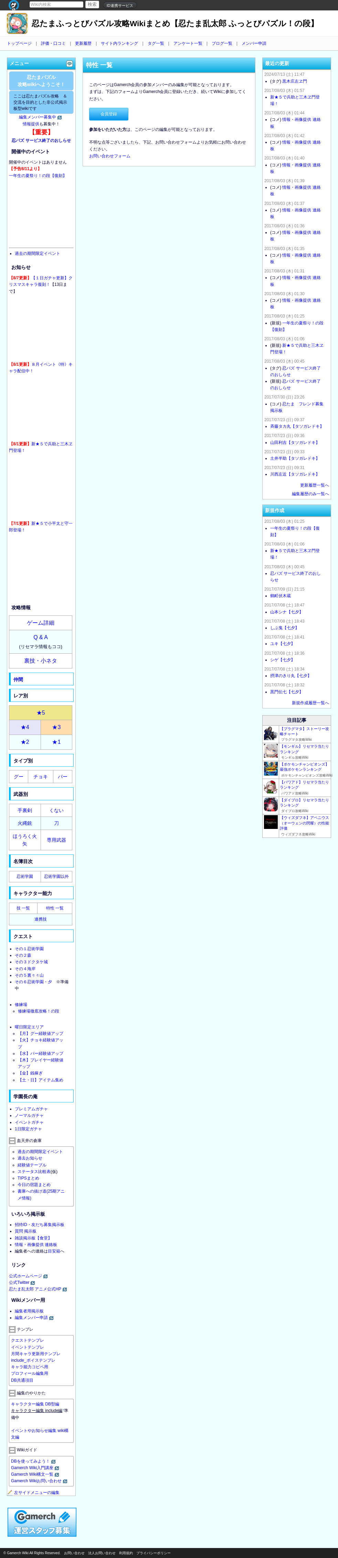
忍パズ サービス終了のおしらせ (41, 140)
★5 (40, 713)
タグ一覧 (156, 43)
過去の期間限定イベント (37, 253)
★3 (56, 727)
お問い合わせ (74, 1553)
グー (18, 776)
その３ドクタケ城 (31, 961)
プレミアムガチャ (31, 1109)
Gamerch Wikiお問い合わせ (36, 1480)
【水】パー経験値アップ (40, 1053)
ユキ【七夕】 (282, 643)
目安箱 (54, 1251)
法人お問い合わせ (102, 1553)
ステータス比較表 (34, 1171)
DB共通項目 (22, 1380)
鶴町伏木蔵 (280, 595)
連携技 (40, 919)
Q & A (40, 637)
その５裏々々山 (29, 975)
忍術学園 (25, 876)
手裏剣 (25, 810)
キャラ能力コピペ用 (29, 1366)
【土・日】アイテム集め (40, 1080)
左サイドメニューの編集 (33, 1492)
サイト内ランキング (119, 43)
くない (56, 810)
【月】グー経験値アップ (40, 1033)
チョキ (40, 776)
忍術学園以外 (56, 876)
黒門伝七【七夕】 (286, 691)
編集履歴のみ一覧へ (310, 493)
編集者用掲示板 (29, 1311)
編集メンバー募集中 (37, 117)
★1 (56, 742)
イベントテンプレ (27, 1347)
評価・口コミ (53, 43)
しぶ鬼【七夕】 (284, 627)
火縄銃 (25, 823)
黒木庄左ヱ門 (294, 81)
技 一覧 (23, 908)
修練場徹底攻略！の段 (38, 1011)
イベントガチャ (29, 1122)
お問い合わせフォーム (109, 156)
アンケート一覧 (187, 43)
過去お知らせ (30, 1158)
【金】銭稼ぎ (30, 1073)
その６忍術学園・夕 (33, 981)
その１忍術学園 (29, 948)
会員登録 (109, 114)
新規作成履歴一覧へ (310, 702)
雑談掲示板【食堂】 (33, 1238)
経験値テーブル (32, 1165)
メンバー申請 (254, 43)
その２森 (23, 955)
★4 (25, 727)
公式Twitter (19, 1282)
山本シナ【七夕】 (286, 612)
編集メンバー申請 (31, 1317)
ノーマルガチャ (29, 1115)
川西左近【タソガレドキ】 (295, 474)
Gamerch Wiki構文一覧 (32, 1474)
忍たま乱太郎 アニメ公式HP (35, 1289)
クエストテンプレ (27, 1340)
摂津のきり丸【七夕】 (290, 675)
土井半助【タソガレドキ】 (295, 458)
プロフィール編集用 (29, 1373)
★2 (25, 742)
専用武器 (56, 840)
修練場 (21, 1004)
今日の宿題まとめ (34, 1184)
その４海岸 (25, 968)
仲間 (18, 679)
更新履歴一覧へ (314, 485)
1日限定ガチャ (28, 1128)
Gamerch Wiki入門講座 (32, 1467)
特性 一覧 (55, 908)
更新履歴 (83, 43)
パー (62, 776)
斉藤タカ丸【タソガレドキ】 (297, 426)
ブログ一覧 (222, 43)
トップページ (19, 43)
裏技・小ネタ (40, 661)
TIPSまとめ (28, 1178)
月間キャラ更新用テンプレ (36, 1353)
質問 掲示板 (25, 1231)
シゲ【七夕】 (282, 659)
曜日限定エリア (29, 1027)
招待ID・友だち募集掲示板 (39, 1224)
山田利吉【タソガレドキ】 (295, 442)
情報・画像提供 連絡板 (36, 1244)
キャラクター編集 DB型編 (35, 1404)
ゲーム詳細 (40, 623)
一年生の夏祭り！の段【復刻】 (38, 175)
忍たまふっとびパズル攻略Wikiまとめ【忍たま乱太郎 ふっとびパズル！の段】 (175, 23)
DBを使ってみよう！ (30, 1461)
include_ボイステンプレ (33, 1360)
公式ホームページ (25, 1276)
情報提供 (31, 124)
